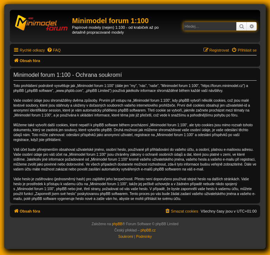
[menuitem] (54, 50)
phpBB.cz (148, 230)
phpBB (117, 224)
